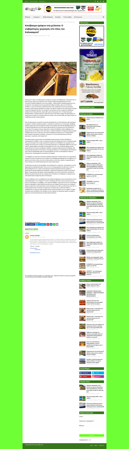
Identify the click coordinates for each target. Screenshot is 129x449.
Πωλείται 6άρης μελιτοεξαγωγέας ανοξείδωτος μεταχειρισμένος (94, 251)
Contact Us (101, 445)
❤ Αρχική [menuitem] (27, 17)
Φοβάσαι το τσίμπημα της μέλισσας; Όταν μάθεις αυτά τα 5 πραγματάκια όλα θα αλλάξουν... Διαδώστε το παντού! (94, 335)
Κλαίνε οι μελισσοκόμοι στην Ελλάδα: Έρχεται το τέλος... (93, 285)
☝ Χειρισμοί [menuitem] (36, 17)
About (96, 445)
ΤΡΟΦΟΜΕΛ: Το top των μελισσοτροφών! (92, 182)
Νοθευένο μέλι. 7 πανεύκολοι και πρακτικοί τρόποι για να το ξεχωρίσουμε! (94, 310)
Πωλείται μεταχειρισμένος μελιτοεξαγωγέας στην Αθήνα (93, 236)
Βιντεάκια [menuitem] (58, 17)
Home (91, 445)
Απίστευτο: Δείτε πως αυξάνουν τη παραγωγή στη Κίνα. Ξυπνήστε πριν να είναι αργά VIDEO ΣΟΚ (95, 326)
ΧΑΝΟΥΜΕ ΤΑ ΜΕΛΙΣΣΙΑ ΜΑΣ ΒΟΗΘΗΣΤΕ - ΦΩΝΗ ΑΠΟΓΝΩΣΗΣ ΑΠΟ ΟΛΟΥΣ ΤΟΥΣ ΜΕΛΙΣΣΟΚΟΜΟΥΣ (95, 293)
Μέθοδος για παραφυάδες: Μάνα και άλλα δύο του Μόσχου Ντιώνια (94, 258)
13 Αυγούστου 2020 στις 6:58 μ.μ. (38, 237)
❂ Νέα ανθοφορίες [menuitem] (48, 17)
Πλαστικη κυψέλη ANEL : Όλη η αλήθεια (94, 141)
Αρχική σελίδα (28, 22)
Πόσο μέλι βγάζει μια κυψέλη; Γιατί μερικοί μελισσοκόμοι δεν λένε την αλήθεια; (95, 149)
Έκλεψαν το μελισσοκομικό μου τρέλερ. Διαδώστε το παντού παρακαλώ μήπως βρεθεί (94, 361)
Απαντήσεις (34, 248)
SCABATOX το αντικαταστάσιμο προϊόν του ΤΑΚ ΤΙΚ (94, 175)
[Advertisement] (51, 50)
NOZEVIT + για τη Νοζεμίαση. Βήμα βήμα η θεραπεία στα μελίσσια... (94, 272)
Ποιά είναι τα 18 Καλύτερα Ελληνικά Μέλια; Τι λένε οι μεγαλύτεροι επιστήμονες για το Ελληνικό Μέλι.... (94, 344)
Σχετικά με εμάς (34, 1)
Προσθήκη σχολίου (35, 252)
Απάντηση (32, 246)
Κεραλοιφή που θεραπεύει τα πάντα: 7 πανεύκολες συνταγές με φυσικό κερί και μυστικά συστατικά (95, 190)
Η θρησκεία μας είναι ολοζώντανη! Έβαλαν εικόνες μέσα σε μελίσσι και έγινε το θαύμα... (95, 134)
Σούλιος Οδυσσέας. (35, 235)
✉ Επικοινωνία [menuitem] (78, 17)
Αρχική (26, 1)
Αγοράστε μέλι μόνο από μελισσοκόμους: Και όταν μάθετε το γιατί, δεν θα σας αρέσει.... (94, 302)
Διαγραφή (37, 246)
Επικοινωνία (42, 1)
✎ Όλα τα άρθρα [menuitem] (67, 17)
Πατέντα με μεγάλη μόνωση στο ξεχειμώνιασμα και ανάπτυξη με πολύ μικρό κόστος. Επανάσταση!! (95, 221)
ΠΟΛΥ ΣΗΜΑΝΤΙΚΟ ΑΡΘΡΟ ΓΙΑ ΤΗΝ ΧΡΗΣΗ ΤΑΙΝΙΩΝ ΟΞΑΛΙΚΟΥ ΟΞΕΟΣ (94, 157)
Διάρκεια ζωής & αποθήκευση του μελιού (94, 118)
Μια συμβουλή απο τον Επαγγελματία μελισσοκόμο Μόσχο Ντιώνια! (93, 126)
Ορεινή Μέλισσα (30, 35)
